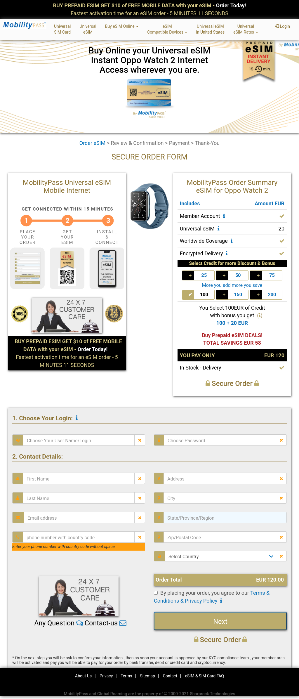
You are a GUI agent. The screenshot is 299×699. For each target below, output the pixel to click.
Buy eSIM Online (122, 26)
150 (238, 294)
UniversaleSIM (87, 29)
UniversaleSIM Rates (245, 29)
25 (204, 275)
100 (204, 294)
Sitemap (147, 676)
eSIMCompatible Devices (167, 29)
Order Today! (231, 5)
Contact (170, 676)
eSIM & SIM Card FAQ (204, 676)
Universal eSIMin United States (210, 29)
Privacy (106, 676)
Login (282, 26)
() (259, 315)
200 (272, 294)
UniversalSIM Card (62, 29)
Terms (126, 676)
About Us (83, 676)
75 (272, 275)
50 (238, 275)
